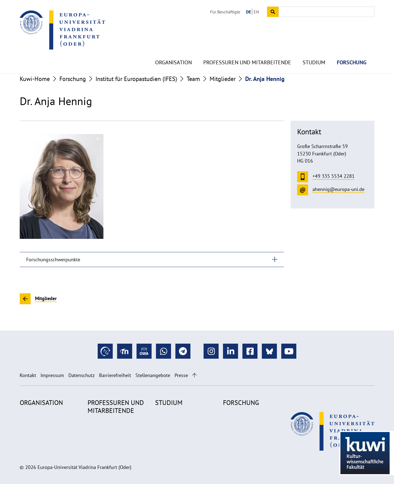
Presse (181, 375)
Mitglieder (223, 79)
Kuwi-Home (35, 79)
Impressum (52, 375)
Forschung (351, 49)
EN (256, 12)
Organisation (173, 49)
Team (193, 79)
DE (248, 12)
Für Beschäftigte (225, 12)
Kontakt (28, 375)
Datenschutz (81, 375)
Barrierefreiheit (115, 375)
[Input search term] (326, 12)
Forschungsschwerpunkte (53, 259)
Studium (314, 49)
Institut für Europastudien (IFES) (136, 79)
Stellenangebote (152, 375)
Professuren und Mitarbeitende (247, 49)
